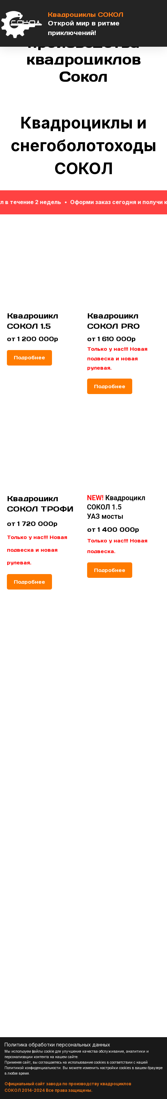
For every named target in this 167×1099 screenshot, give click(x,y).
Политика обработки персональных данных (57, 1044)
